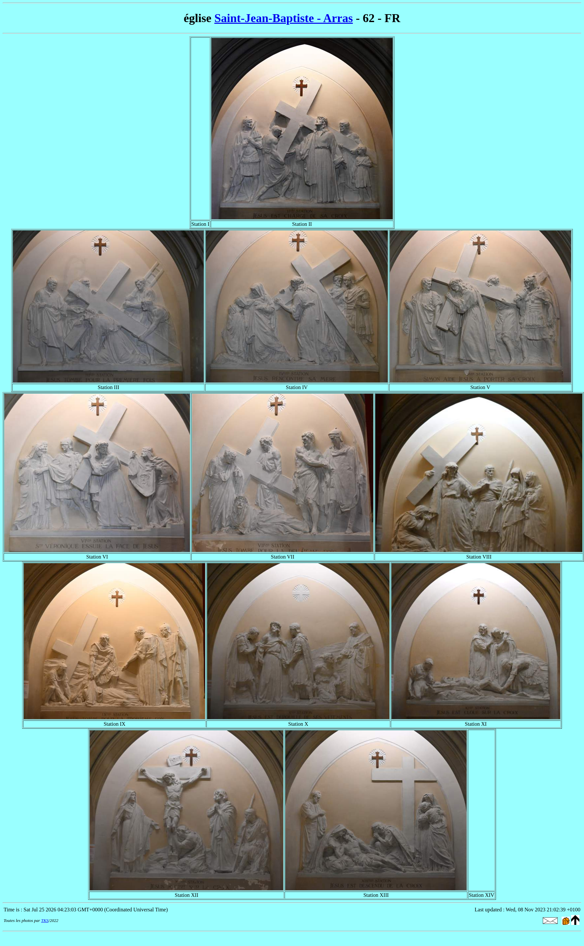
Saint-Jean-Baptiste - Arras (283, 18)
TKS (44, 920)
